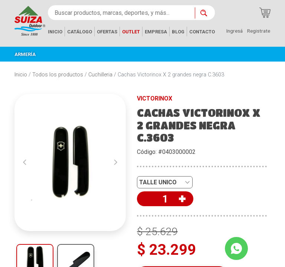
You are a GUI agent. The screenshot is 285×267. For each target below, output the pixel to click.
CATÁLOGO (79, 31)
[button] (24, 162)
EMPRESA (156, 31)
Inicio (20, 75)
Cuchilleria (100, 75)
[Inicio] (29, 20)
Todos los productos (57, 75)
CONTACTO (202, 31)
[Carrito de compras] (265, 12)
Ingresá (234, 31)
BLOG (178, 31)
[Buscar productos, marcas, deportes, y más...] (121, 12)
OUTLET (131, 31)
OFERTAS (107, 31)
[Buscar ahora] (205, 13)
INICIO (55, 31)
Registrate (258, 31)
